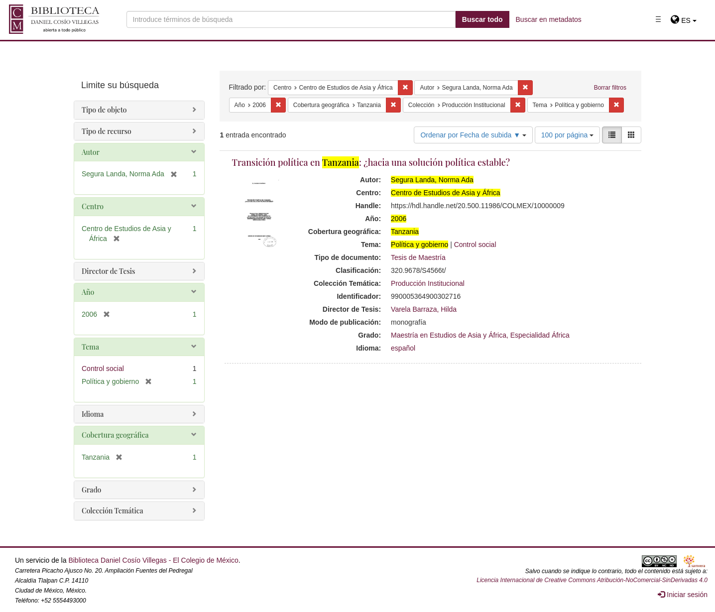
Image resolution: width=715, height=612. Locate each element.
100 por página (567, 135)
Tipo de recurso (106, 131)
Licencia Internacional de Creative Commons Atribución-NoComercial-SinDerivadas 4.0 (592, 580)
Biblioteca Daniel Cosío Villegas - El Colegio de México (153, 560)
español (403, 348)
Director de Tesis (108, 271)
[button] (683, 20)
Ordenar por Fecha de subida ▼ (473, 135)
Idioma (93, 414)
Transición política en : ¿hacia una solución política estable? (371, 162)
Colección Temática (112, 510)
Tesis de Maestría (418, 257)
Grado (91, 489)
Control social (475, 244)
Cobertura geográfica (115, 435)
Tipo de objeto (104, 110)
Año (88, 292)
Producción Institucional (428, 283)
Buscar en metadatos (549, 19)
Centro (93, 206)
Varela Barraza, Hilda (424, 309)
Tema (90, 347)
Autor (91, 152)
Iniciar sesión (683, 595)
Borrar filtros (610, 87)
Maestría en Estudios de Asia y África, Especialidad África (480, 335)
